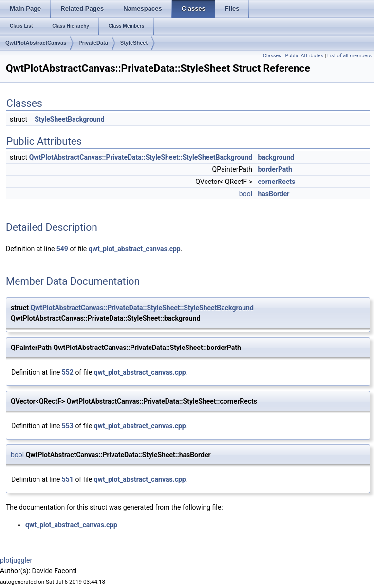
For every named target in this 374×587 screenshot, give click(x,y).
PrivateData (93, 43)
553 (68, 426)
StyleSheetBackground (69, 119)
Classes (272, 56)
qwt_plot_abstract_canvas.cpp (135, 249)
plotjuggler (16, 560)
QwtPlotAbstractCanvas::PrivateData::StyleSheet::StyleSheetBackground (140, 157)
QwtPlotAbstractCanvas (35, 43)
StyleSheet (134, 43)
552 (68, 372)
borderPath (275, 169)
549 (62, 249)
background (276, 157)
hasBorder (274, 194)
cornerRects (277, 181)
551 (68, 479)
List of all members (349, 56)
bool (245, 194)
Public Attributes (304, 56)
